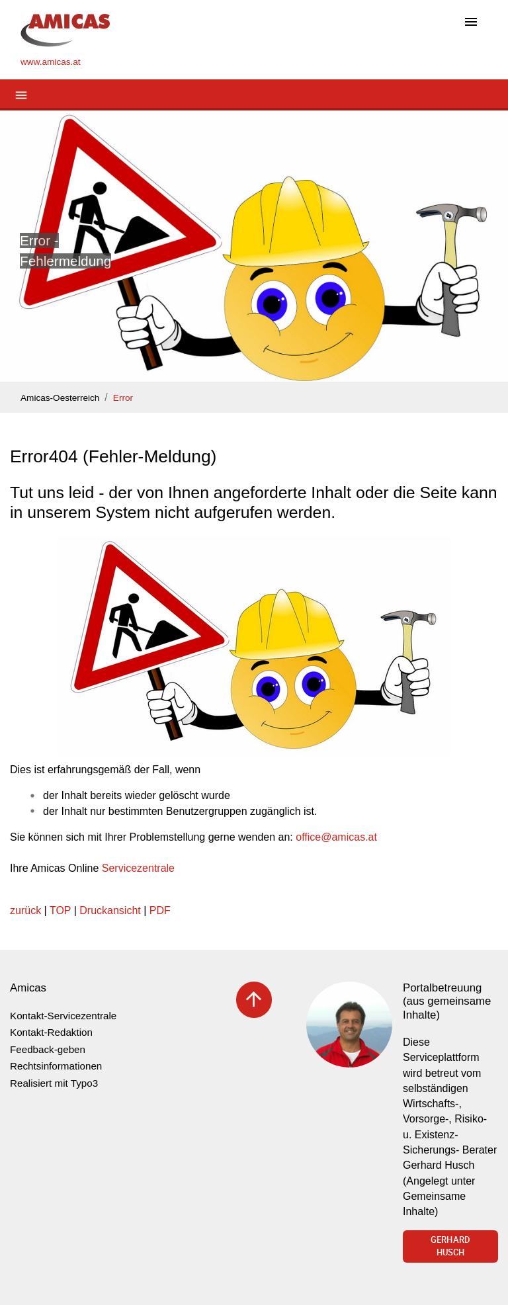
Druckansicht (109, 910)
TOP (60, 910)
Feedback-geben (47, 1049)
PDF (160, 910)
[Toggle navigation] (470, 23)
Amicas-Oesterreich (60, 398)
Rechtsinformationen (56, 1066)
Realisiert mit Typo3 (54, 1083)
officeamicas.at (336, 837)
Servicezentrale (138, 868)
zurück (25, 910)
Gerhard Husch (450, 1246)
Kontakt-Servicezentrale (63, 1015)
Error (123, 398)
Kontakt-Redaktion (51, 1032)
